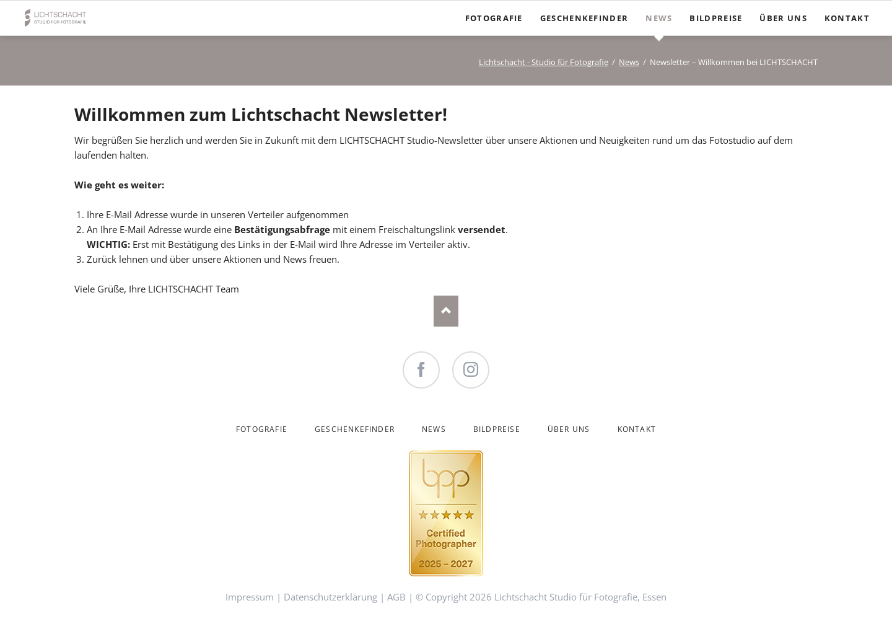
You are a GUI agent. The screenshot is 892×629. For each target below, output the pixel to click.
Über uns (569, 429)
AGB (396, 597)
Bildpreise (496, 429)
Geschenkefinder (355, 429)
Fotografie (261, 429)
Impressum (249, 597)
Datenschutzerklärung (330, 597)
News (629, 62)
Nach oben (446, 311)
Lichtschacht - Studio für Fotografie (543, 62)
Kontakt (637, 429)
